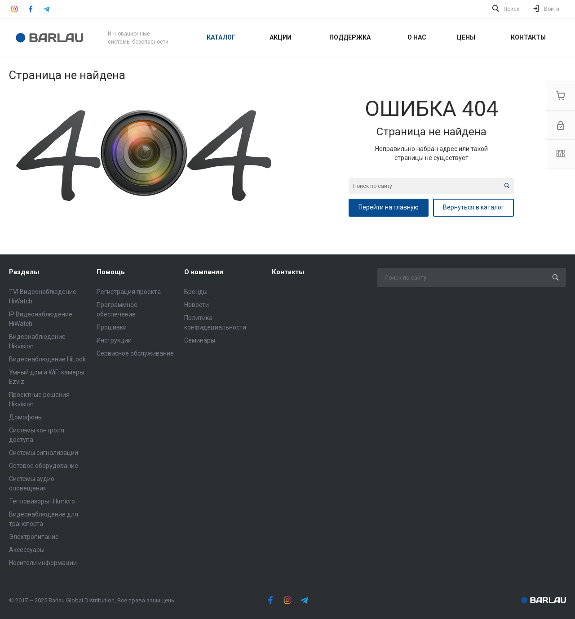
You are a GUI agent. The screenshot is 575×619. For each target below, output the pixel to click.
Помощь (111, 272)
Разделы (24, 272)
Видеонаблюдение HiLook (47, 359)
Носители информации (43, 562)
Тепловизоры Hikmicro (42, 501)
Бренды (196, 291)
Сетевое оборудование (43, 465)
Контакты (288, 272)
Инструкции (114, 340)
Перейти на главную (388, 207)
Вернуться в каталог (473, 207)
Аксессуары (26, 549)
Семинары (199, 340)
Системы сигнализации (43, 452)
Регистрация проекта (129, 291)
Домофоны (26, 417)
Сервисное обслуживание (135, 353)
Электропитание (34, 536)
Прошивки (112, 327)
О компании (203, 272)
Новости (196, 304)
